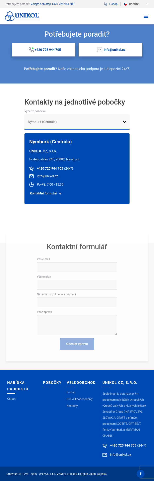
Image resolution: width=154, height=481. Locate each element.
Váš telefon (44, 302)
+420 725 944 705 (63, 4)
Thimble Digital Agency (92, 473)
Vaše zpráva (44, 337)
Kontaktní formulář (43, 193)
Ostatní (11, 398)
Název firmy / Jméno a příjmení (56, 320)
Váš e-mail (43, 284)
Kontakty (72, 406)
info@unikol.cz (114, 50)
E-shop (111, 4)
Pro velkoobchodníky (80, 399)
